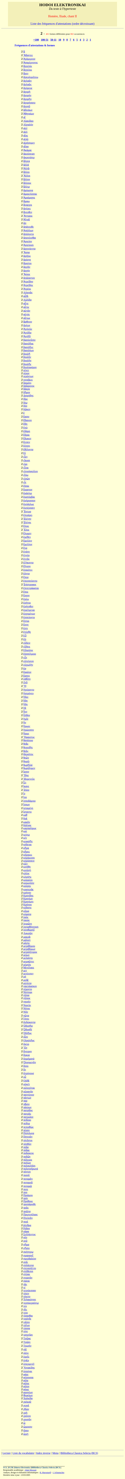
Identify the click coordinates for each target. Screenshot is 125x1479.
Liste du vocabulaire (23, 1453)
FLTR (10, 1467)
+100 (36, 39)
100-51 (44, 39)
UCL (5, 1467)
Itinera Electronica (22, 1467)
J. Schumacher (58, 1472)
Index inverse (43, 1453)
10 (59, 39)
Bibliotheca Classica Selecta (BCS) (79, 1453)
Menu (55, 1453)
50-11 (53, 39)
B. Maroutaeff (45, 1472)
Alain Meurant (30, 1470)
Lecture (6, 1453)
